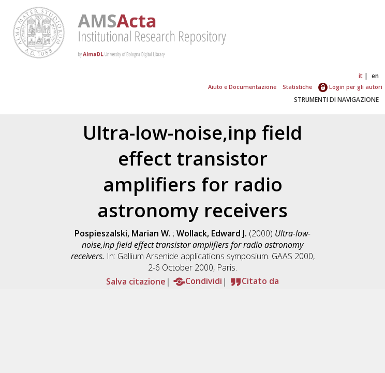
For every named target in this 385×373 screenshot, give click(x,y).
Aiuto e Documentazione (242, 87)
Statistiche (297, 87)
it (361, 75)
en (375, 75)
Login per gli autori (350, 87)
